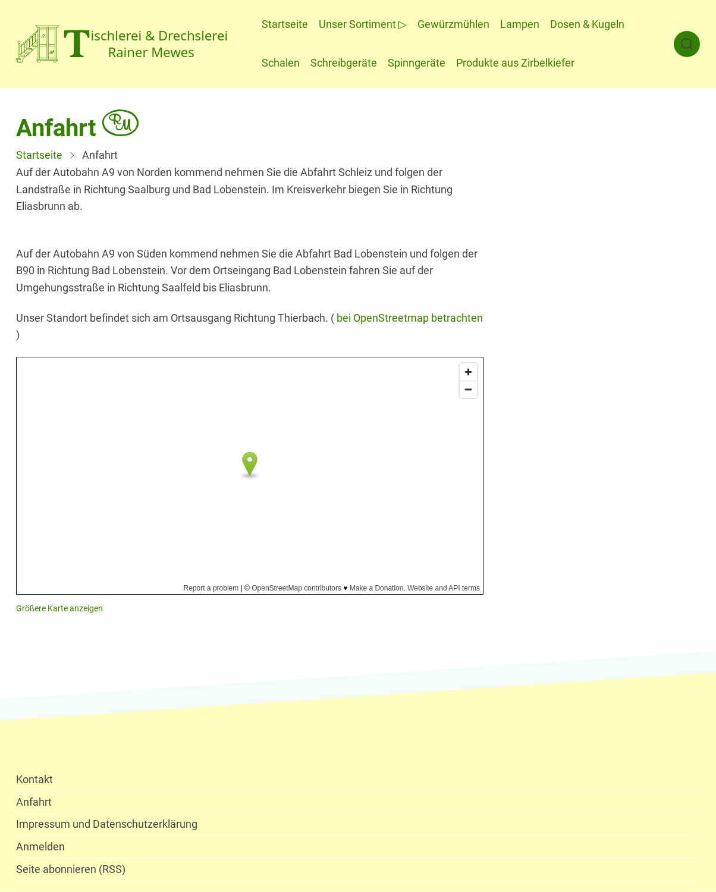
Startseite (285, 24)
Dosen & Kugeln (587, 24)
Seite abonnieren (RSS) (70, 869)
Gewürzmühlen (453, 24)
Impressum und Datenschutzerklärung (106, 824)
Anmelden (40, 846)
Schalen (281, 62)
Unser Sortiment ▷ (363, 24)
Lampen (519, 24)
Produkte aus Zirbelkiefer (515, 62)
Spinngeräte (416, 62)
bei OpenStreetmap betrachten (410, 318)
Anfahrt (34, 802)
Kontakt (34, 779)
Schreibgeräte (343, 62)
